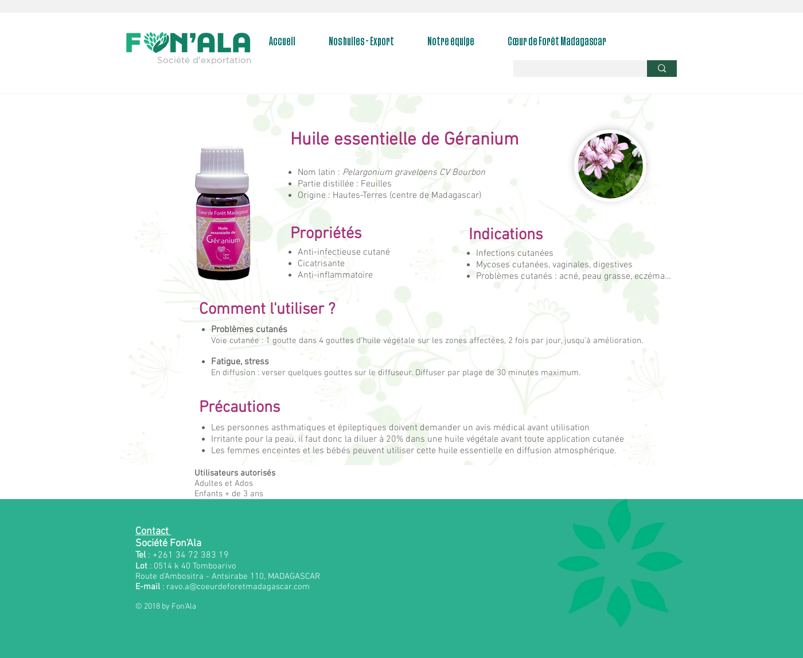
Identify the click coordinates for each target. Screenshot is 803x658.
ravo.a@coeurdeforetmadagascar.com (238, 587)
